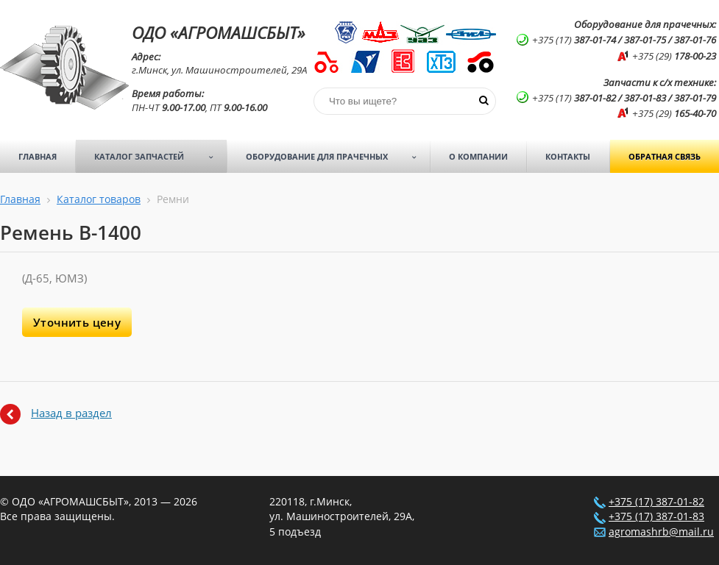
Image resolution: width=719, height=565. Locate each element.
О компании (478, 156)
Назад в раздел (71, 412)
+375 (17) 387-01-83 (656, 516)
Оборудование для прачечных (336, 156)
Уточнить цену (77, 322)
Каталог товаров (99, 199)
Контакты (567, 156)
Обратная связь (664, 156)
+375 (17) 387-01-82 (656, 501)
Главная (37, 156)
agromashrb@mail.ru (661, 532)
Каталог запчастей (158, 156)
